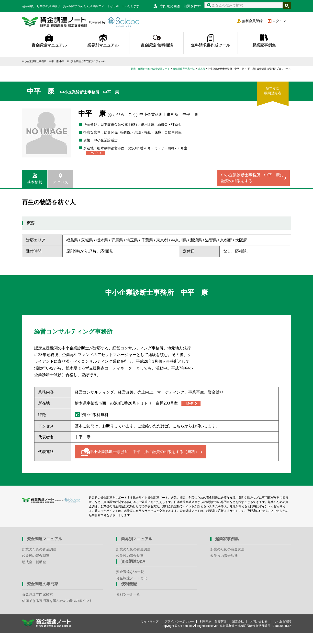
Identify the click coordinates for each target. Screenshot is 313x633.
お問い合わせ (259, 621)
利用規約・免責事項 (213, 621)
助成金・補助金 (34, 562)
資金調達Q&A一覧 (130, 572)
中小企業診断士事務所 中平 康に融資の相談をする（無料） (144, 452)
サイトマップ (149, 621)
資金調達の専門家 (42, 584)
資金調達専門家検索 (37, 594)
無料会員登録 (252, 21)
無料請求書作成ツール (210, 45)
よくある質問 (282, 621)
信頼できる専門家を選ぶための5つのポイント (57, 601)
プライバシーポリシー (179, 621)
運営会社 (238, 621)
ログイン (279, 21)
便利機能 (129, 584)
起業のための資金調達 (39, 549)
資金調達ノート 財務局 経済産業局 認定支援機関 (80, 22)
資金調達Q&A (133, 561)
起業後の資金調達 (35, 556)
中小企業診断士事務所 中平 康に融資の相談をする (252, 178)
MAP (94, 153)
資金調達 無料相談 (156, 45)
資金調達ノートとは (131, 578)
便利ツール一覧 (128, 594)
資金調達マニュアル (49, 45)
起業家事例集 (264, 45)
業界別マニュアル (103, 45)
